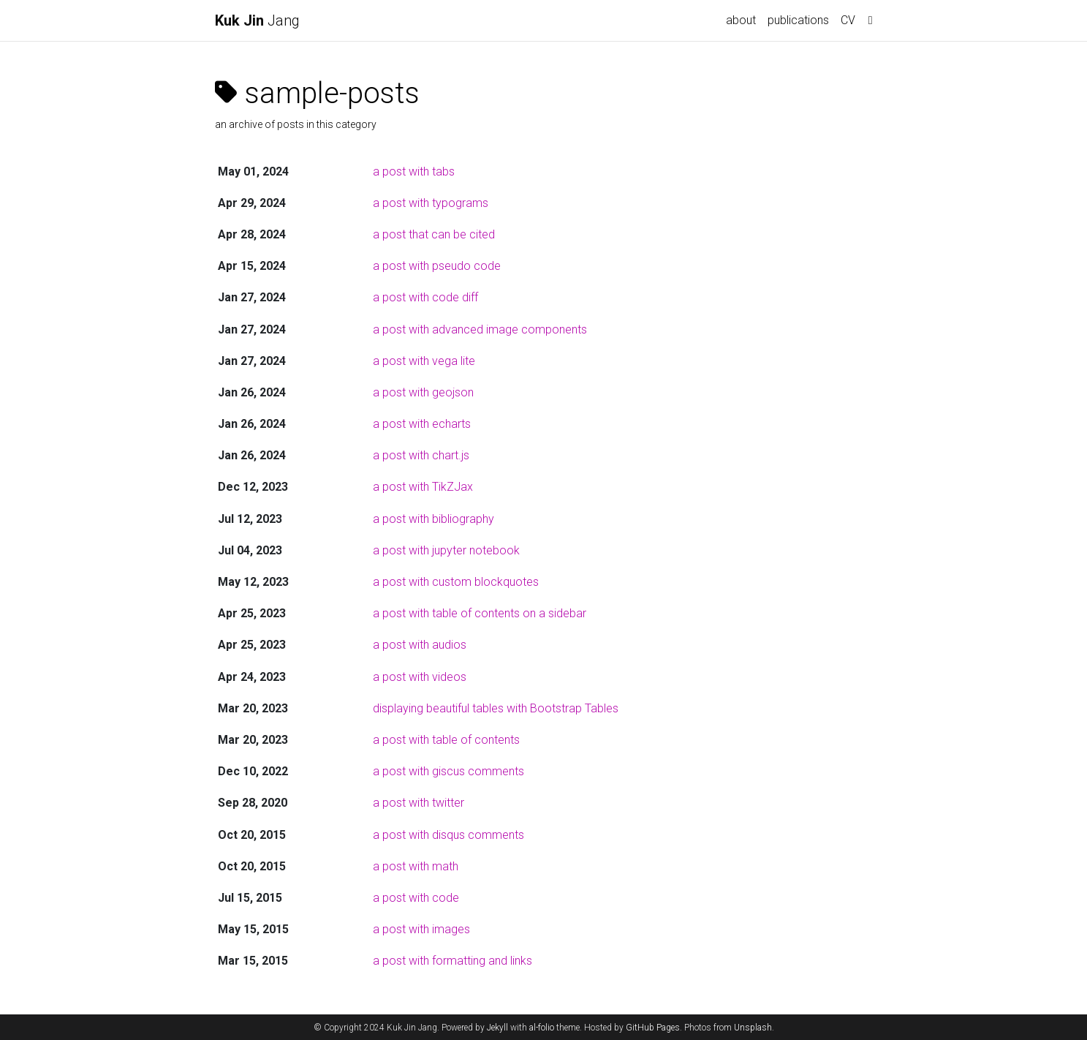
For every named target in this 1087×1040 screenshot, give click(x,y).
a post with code (416, 898)
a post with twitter (418, 803)
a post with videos (419, 677)
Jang (257, 20)
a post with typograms (430, 203)
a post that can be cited (434, 234)
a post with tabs (414, 171)
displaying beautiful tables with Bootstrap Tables (495, 708)
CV (848, 20)
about (741, 20)
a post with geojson (423, 392)
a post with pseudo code (437, 266)
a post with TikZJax (423, 487)
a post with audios (419, 645)
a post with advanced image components (480, 329)
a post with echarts (422, 424)
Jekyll (497, 1027)
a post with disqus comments (448, 835)
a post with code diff (425, 297)
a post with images (421, 929)
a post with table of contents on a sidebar (479, 613)
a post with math (415, 866)
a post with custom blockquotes (456, 582)
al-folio (541, 1027)
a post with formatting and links (452, 961)
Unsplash (753, 1027)
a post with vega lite (424, 361)
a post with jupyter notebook (446, 550)
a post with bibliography (433, 519)
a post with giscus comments (448, 771)
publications (798, 20)
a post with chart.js (421, 455)
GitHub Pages (653, 1027)
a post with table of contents (446, 740)
